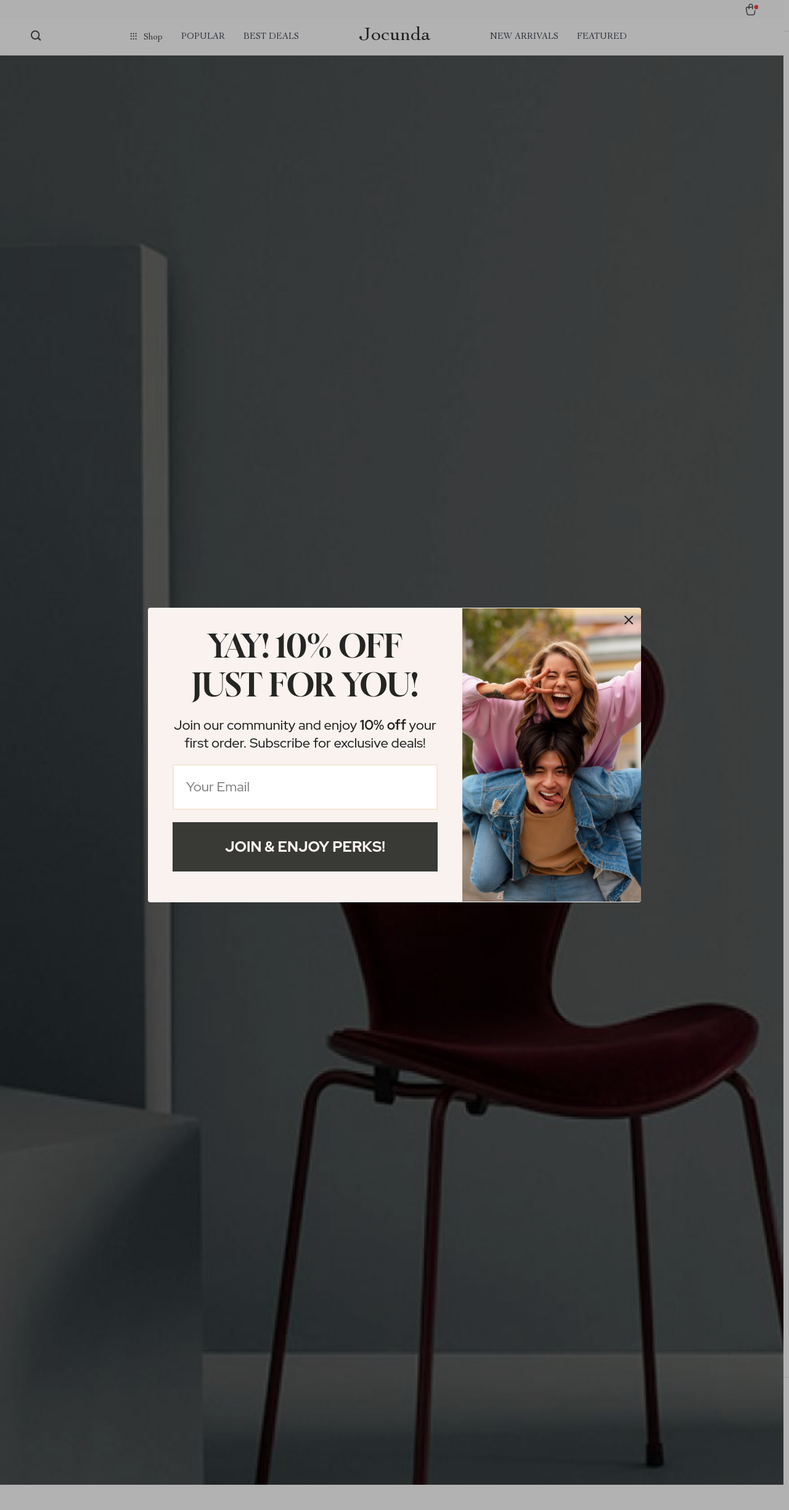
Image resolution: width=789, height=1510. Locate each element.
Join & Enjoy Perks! (305, 846)
